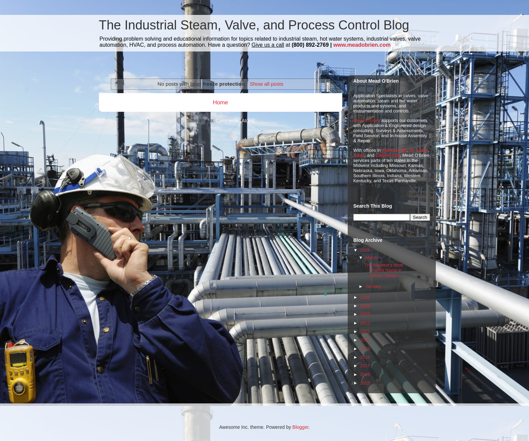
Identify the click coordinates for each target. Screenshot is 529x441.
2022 (365, 323)
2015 (365, 382)
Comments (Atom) (235, 120)
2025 (365, 297)
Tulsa (359, 155)
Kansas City (394, 150)
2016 (365, 374)
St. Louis (418, 150)
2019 (365, 348)
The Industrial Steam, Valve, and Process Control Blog (254, 25)
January (373, 286)
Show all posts (266, 84)
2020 (365, 339)
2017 (365, 365)
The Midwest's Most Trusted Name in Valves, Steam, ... (384, 270)
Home (220, 102)
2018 (365, 357)
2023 (365, 314)
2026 (365, 250)
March (371, 257)
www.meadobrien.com (361, 45)
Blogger (300, 427)
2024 (365, 305)
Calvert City (387, 155)
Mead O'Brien (366, 120)
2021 (365, 331)
